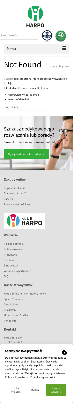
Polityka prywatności (42, 377)
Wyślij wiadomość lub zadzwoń (26, 154)
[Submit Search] (7, 107)
